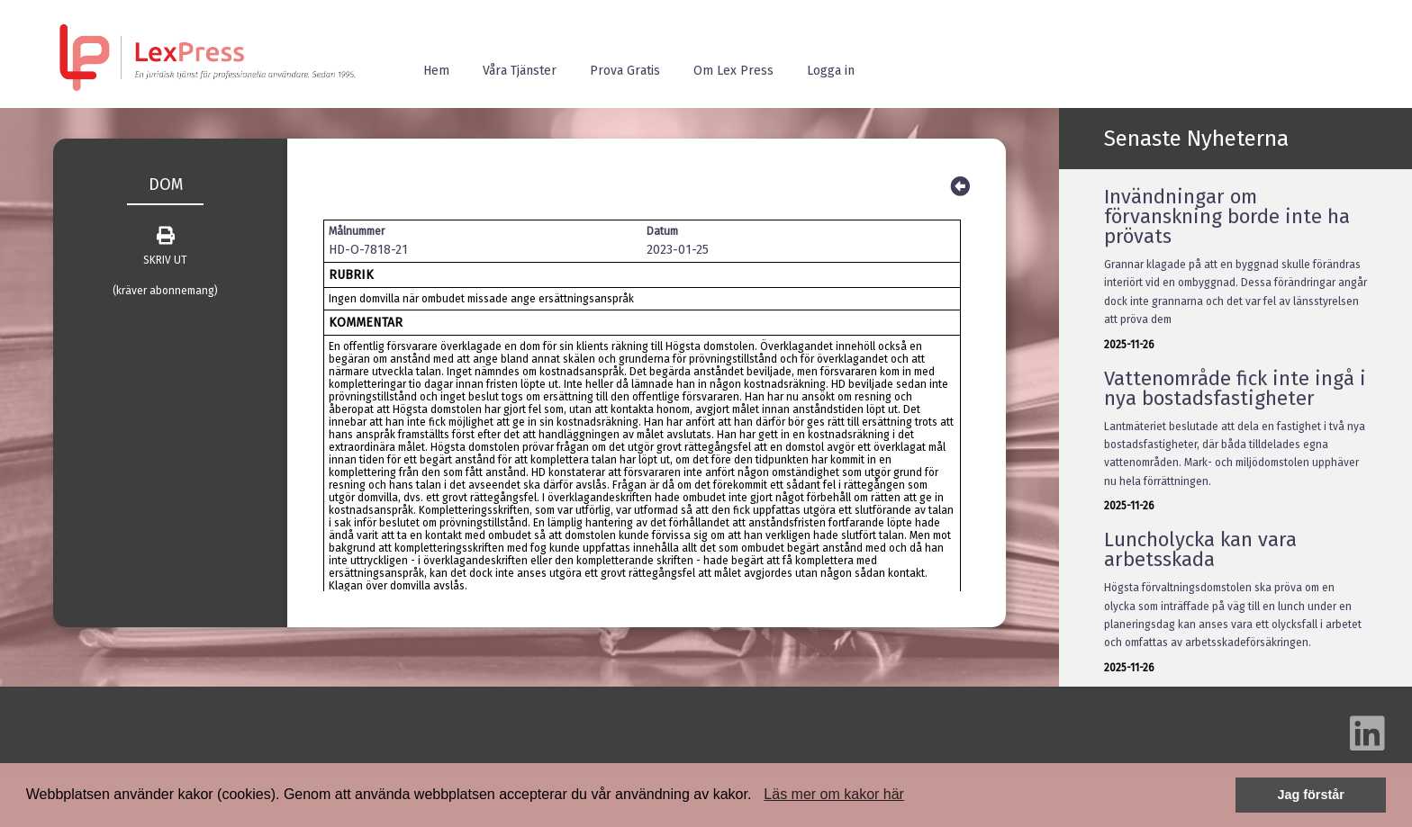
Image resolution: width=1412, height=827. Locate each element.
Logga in (831, 70)
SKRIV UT (165, 246)
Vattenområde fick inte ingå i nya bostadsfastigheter (1235, 388)
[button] (758, 796)
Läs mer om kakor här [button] (834, 794)
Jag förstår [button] (1310, 794)
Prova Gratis (625, 70)
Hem (436, 70)
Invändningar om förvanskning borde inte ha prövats (1227, 216)
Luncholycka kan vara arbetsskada (1200, 549)
